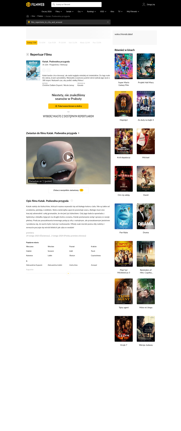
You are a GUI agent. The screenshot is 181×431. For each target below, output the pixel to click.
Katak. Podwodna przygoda (56, 61)
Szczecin (51, 251)
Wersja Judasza (146, 345)
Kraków (94, 247)
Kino (34, 16)
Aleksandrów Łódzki (55, 265)
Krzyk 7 (123, 345)
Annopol (94, 265)
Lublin (50, 256)
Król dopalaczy (123, 157)
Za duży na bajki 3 (146, 120)
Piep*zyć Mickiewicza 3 (123, 271)
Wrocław (51, 247)
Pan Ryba (124, 232)
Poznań (72, 247)
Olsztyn (72, 256)
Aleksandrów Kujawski (34, 265)
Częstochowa (96, 256)
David (145, 195)
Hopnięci (124, 120)
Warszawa (29, 247)
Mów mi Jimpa (145, 307)
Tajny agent (124, 307)
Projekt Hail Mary (146, 82)
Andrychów (73, 265)
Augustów (29, 270)
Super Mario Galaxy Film (123, 83)
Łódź (71, 251)
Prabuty (41, 16)
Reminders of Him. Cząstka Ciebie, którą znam (146, 271)
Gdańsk (29, 251)
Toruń (93, 251)
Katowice (29, 256)
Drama (146, 232)
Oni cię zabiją (124, 195)
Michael (145, 157)
